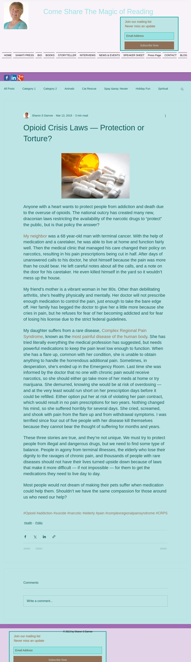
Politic (38, 522)
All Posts (9, 88)
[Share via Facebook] (25, 536)
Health (28, 522)
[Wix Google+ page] (20, 78)
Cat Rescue (89, 88)
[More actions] (165, 115)
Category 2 (50, 88)
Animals (69, 88)
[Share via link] (54, 536)
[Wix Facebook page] (7, 78)
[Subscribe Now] (149, 45)
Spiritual (163, 88)
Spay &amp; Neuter (116, 88)
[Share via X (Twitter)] (35, 536)
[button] (182, 88)
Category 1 (28, 88)
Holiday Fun (143, 88)
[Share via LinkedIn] (44, 536)
